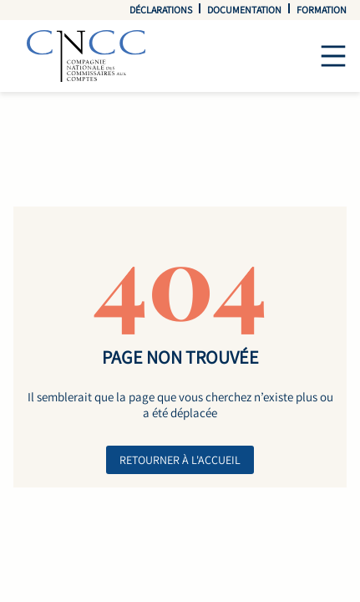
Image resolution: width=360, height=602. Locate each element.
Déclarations (160, 9)
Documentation (244, 9)
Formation (322, 9)
